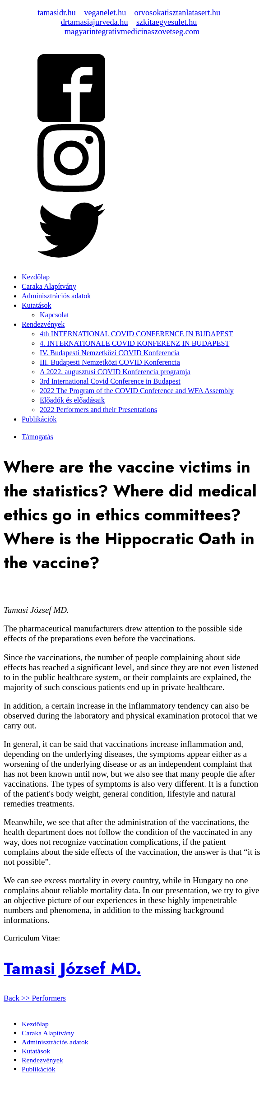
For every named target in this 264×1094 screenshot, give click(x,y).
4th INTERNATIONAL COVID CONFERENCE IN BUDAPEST (136, 334)
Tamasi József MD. (72, 968)
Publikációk (39, 419)
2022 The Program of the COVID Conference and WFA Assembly (137, 391)
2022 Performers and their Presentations (98, 410)
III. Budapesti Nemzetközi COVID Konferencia (110, 362)
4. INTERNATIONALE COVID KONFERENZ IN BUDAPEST (134, 343)
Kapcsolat (54, 315)
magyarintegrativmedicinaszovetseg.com (132, 31)
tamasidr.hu (56, 12)
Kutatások (36, 305)
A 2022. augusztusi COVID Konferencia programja (115, 372)
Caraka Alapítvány (49, 287)
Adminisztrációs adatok (56, 296)
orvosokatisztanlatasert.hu (177, 12)
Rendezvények (43, 324)
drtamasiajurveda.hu (94, 22)
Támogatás (37, 436)
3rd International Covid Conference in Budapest (110, 381)
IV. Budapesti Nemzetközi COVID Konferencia (110, 353)
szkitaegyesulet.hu (166, 22)
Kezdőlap (36, 277)
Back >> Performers (35, 998)
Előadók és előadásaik (72, 400)
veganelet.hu (105, 12)
